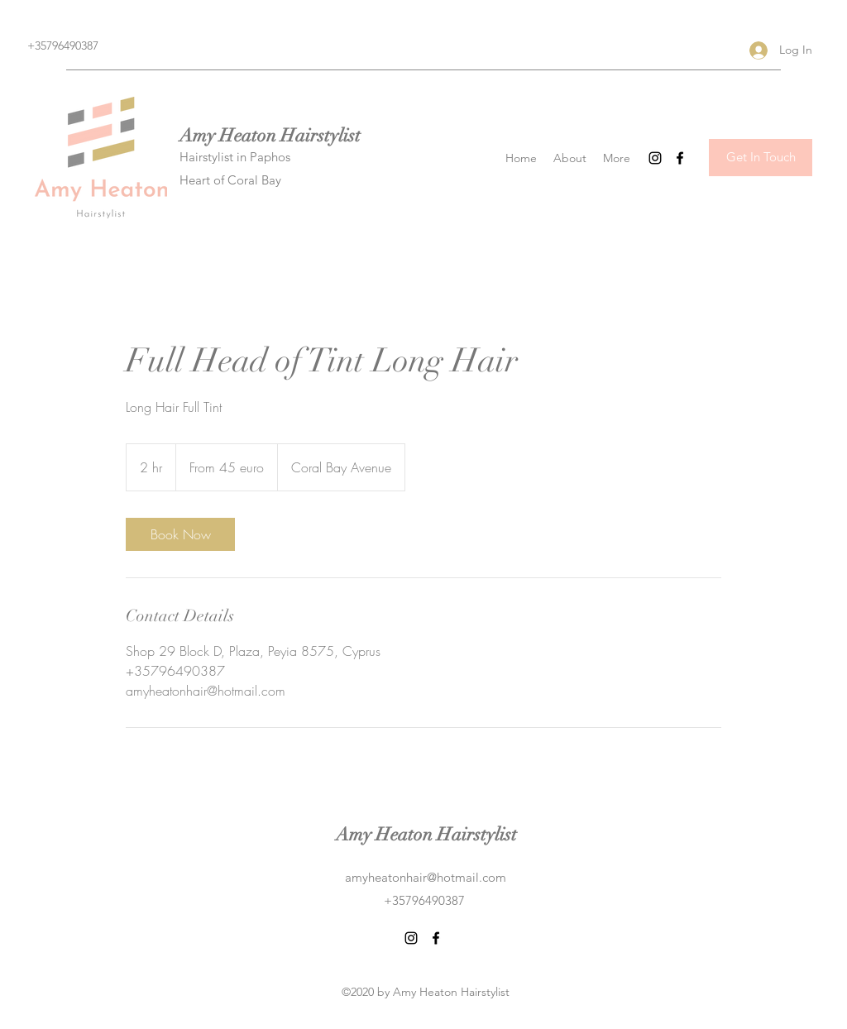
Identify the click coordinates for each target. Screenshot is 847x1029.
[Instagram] (655, 158)
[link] (180, 534)
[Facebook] (680, 158)
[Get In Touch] (760, 157)
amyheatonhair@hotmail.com (425, 877)
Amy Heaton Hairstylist (270, 135)
